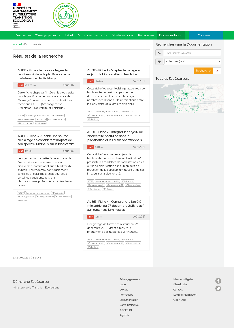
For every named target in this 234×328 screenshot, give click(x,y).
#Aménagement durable (37, 115)
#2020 (21, 115)
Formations (126, 294)
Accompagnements (92, 35)
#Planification (94, 189)
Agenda (124, 315)
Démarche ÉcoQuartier (31, 282)
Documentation (170, 35)
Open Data (179, 299)
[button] (217, 71)
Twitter (218, 286)
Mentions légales (183, 279)
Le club (124, 289)
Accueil (17, 44)
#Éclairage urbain (26, 119)
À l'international (122, 35)
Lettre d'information (184, 294)
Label (69, 35)
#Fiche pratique (25, 123)
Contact (177, 289)
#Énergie (41, 119)
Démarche (23, 35)
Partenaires (146, 35)
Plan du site (180, 284)
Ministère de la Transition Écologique (36, 287)
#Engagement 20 (56, 119)
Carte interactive (129, 305)
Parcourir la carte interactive (188, 98)
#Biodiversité (58, 115)
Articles (124, 310)
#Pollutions (40, 123)
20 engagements (47, 35)
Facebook (218, 278)
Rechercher (203, 70)
